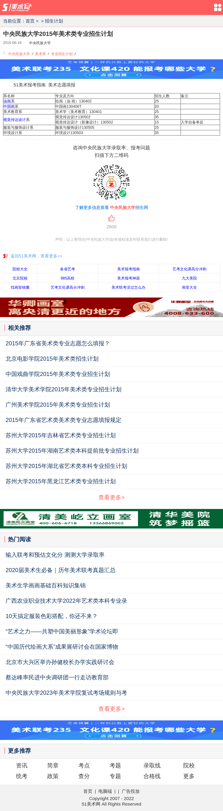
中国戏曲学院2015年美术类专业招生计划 (58, 374)
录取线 (152, 765)
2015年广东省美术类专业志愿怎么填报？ (58, 343)
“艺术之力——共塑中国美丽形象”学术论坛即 (62, 631)
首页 (30, 20)
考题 (115, 765)
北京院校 (20, 278)
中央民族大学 (40, 43)
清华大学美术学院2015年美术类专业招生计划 (63, 389)
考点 (84, 765)
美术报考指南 (128, 269)
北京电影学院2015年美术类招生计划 (52, 359)
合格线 (152, 776)
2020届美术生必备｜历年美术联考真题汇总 (61, 570)
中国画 (9, 106)
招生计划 (54, 20)
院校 (189, 765)
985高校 (67, 278)
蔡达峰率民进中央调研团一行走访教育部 (57, 677)
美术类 (40, 54)
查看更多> (111, 497)
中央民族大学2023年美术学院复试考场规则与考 (66, 693)
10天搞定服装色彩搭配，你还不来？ (52, 616)
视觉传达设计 (14, 120)
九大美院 (189, 278)
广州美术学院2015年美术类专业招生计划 (58, 405)
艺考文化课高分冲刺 (189, 269)
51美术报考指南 (30, 84)
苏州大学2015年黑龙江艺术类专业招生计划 (61, 481)
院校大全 (20, 269)
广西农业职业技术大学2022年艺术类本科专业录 (66, 601)
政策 (53, 776)
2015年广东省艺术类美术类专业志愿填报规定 (63, 420)
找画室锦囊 (20, 287)
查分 (84, 776)
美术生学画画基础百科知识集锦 (46, 585)
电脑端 (105, 791)
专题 (115, 776)
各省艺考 (67, 269)
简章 (53, 765)
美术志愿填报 (61, 84)
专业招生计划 (62, 54)
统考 (21, 776)
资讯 (21, 765)
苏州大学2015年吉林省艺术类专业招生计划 (61, 435)
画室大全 (189, 287)
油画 (7, 101)
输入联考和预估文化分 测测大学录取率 (55, 555)
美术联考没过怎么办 (128, 287)
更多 (189, 776)
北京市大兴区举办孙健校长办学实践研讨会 (60, 662)
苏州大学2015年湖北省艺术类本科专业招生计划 (66, 466)
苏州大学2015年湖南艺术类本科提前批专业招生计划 (72, 451)
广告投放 (131, 791)
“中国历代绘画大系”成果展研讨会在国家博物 (62, 647)
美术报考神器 (128, 278)
